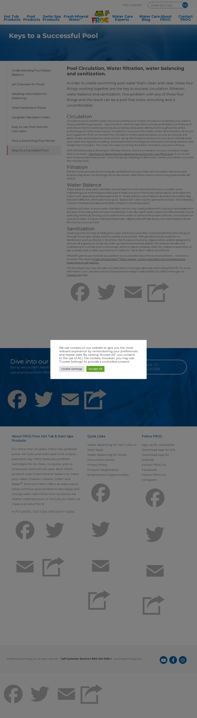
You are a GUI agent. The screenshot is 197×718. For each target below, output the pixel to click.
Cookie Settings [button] (71, 368)
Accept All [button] (95, 368)
